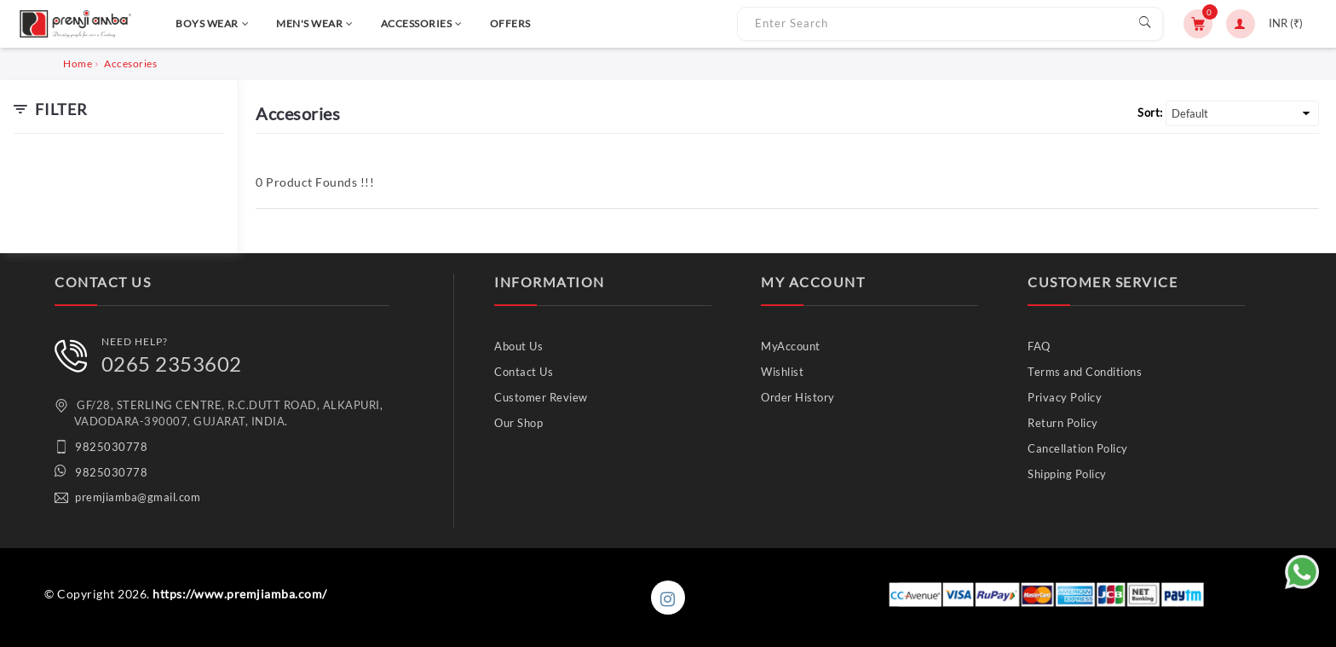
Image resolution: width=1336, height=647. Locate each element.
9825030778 (111, 446)
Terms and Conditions (1085, 371)
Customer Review (541, 397)
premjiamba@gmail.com (137, 497)
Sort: (1150, 112)
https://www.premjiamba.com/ (240, 593)
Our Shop (518, 423)
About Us (518, 346)
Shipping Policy (1067, 474)
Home (77, 63)
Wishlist (782, 371)
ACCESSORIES (422, 23)
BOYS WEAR (212, 23)
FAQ (1039, 346)
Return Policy (1063, 423)
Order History (798, 397)
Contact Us (523, 371)
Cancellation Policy (1078, 448)
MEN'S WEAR (315, 23)
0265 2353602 (171, 363)
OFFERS (510, 23)
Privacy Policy (1065, 397)
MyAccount (791, 346)
